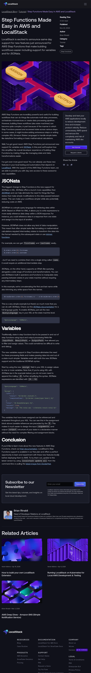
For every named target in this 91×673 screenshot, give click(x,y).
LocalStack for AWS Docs (48, 643)
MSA (70, 663)
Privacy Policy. (53, 495)
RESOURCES (23, 640)
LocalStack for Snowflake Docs (50, 646)
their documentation (28, 449)
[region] (31, 297)
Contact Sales (43, 656)
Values (71, 646)
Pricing (20, 663)
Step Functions (66, 51)
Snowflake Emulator (25, 659)
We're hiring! (82, 650)
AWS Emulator (22, 656)
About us (72, 643)
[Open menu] (85, 4)
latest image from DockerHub (38, 464)
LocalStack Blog (9, 11)
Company (74, 640)
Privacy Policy (74, 670)
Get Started (76, 147)
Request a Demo (76, 152)
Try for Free (43, 669)
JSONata (27, 147)
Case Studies (22, 646)
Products (22, 653)
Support (43, 653)
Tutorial (22, 11)
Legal (72, 656)
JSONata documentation (43, 307)
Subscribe (80, 484)
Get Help (41, 659)
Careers (72, 650)
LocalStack (6, 168)
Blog (19, 643)
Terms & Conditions (76, 660)
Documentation (46, 640)
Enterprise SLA (75, 666)
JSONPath (6, 193)
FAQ (39, 663)
